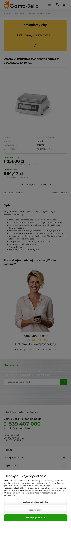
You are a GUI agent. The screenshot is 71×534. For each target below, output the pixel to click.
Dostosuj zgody (35, 510)
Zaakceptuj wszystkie (35, 518)
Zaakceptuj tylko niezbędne (35, 502)
